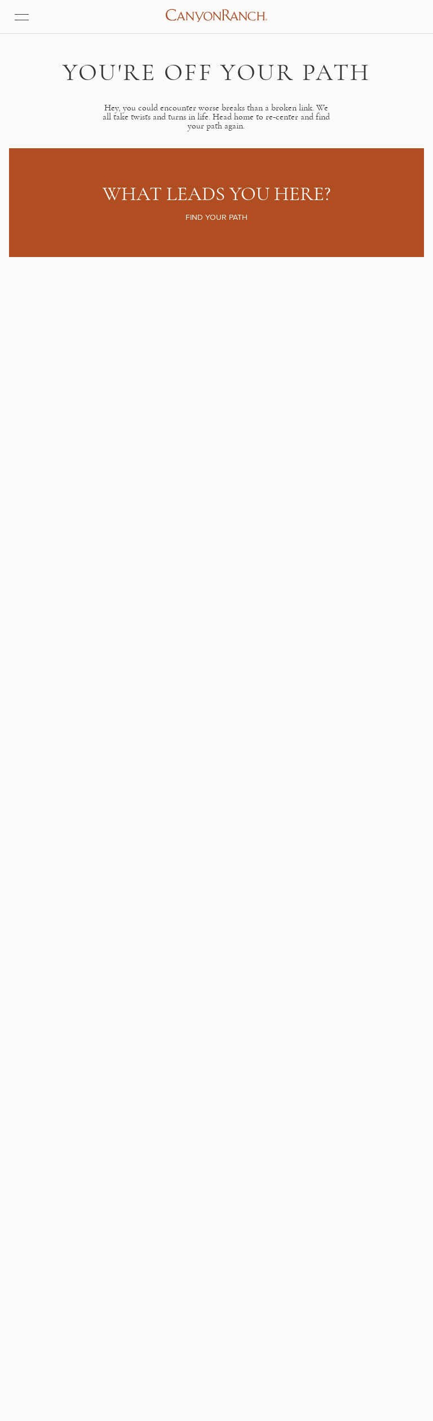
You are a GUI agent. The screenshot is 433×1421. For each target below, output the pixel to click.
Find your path (216, 183)
